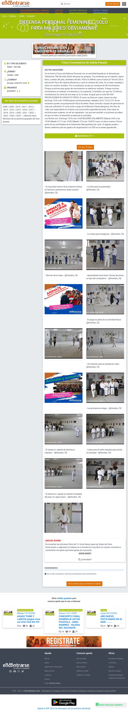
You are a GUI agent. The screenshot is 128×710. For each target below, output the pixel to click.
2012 (31, 107)
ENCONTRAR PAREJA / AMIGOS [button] (34, 10)
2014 (12, 110)
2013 (5, 110)
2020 (18, 113)
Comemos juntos (25, 610)
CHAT (52, 683)
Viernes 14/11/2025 (71, 620)
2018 (5, 113)
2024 (12, 116)
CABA (21, 16)
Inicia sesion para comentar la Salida (84, 583)
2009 (11, 107)
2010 (18, 107)
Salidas (13, 16)
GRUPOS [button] (59, 10)
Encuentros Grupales (115, 658)
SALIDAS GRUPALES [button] (78, 10)
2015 (18, 110)
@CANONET (11, 91)
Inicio (4, 16)
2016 (25, 110)
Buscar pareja (81, 658)
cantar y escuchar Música (70, 610)
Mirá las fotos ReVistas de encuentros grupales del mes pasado (21, 119)
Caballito (31, 16)
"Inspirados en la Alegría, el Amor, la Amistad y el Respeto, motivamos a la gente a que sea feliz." (78, 691)
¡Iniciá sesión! (85, 553)
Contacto (47, 675)
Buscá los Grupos (114, 671)
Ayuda (46, 663)
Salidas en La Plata (83, 675)
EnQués (111, 667)
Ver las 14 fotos (85, 147)
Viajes (103, 610)
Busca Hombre (81, 663)
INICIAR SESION (112, 4)
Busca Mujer (80, 667)
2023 (5, 116)
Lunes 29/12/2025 (112, 617)
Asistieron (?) (84, 135)
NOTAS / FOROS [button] (100, 10)
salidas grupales (64, 598)
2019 (12, 113)
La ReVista (112, 663)
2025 (18, 116)
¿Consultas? (85, 559)
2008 (5, 107)
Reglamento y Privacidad (53, 667)
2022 (31, 113)
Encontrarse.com (32, 691)
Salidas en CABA (82, 671)
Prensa (47, 679)
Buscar (47, 658)
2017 (31, 110)
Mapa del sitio (49, 671)
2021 (25, 113)
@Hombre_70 (51, 193)
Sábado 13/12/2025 (29, 617)
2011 (24, 107)
